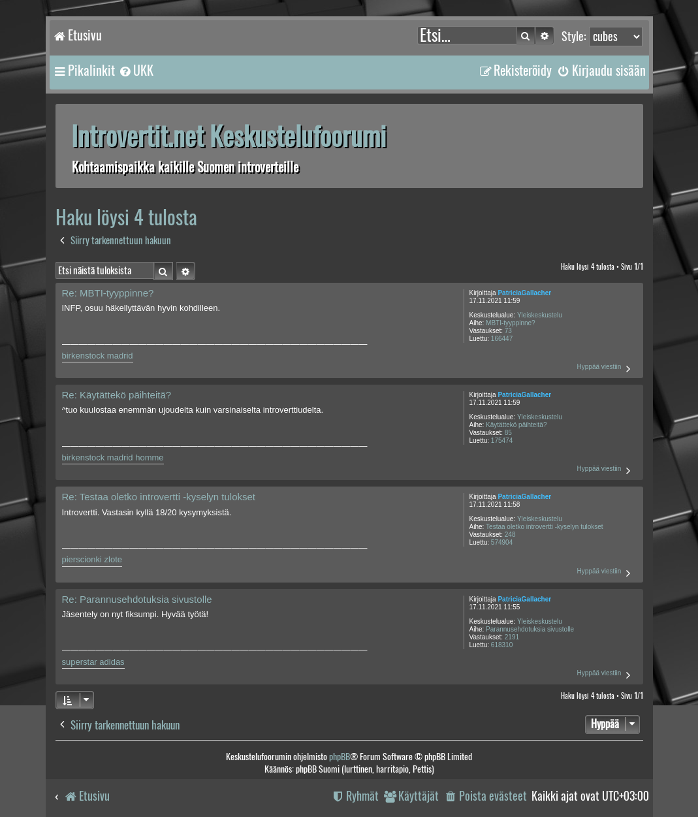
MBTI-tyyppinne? (510, 323)
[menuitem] (135, 70)
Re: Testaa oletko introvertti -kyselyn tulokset (159, 496)
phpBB (339, 756)
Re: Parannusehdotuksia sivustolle (137, 599)
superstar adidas (93, 662)
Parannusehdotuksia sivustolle (530, 629)
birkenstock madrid (97, 355)
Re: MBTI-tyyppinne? (108, 292)
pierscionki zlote (92, 559)
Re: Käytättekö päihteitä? (117, 394)
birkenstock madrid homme (113, 457)
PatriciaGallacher (524, 292)
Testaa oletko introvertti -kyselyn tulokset (544, 526)
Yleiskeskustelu (539, 315)
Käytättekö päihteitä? (516, 424)
